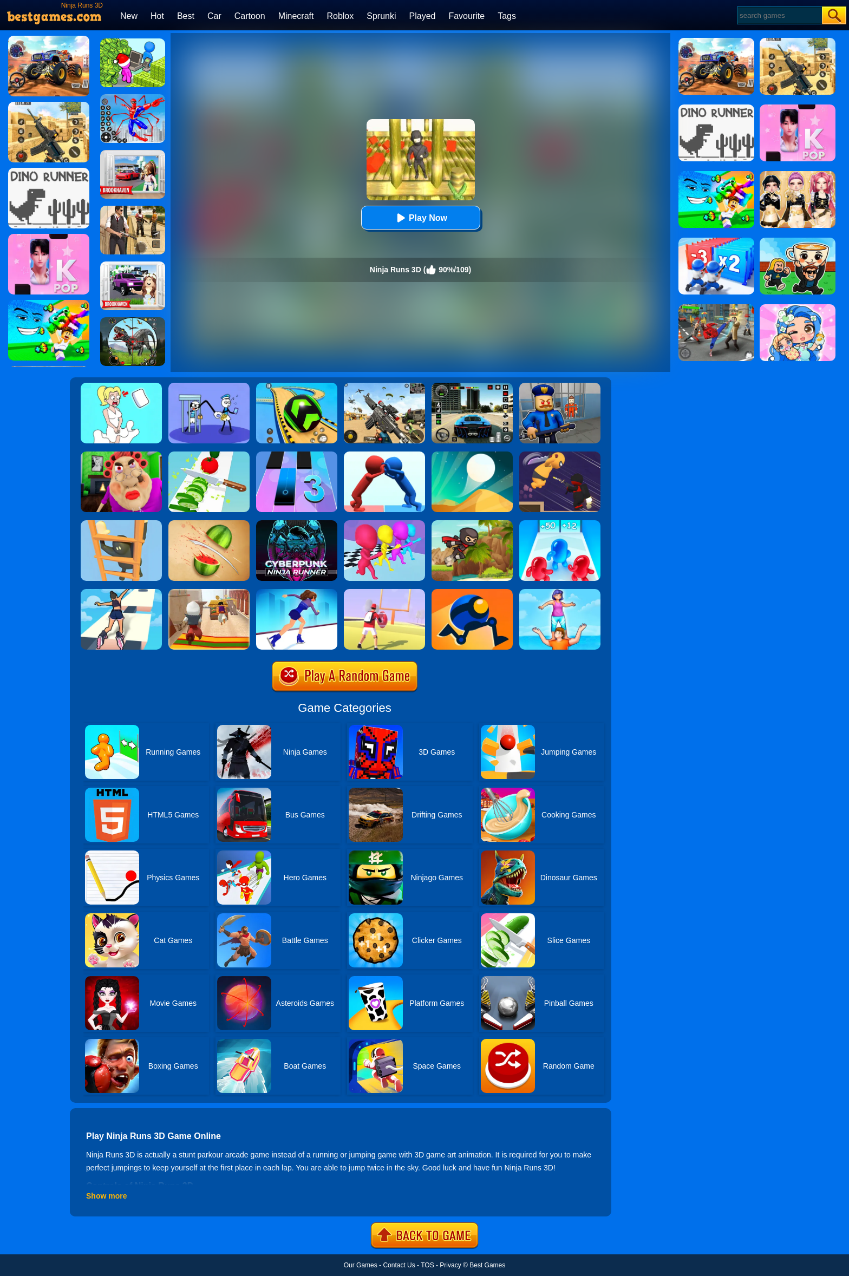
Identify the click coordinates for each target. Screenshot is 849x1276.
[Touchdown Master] (384, 593)
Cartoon (249, 16)
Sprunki (381, 16)
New (129, 16)
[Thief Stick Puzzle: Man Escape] (209, 386)
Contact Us (399, 1265)
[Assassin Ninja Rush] (559, 455)
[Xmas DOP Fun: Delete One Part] (121, 386)
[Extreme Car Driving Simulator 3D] (472, 386)
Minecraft (296, 16)
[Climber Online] (121, 524)
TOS (427, 1265)
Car (214, 16)
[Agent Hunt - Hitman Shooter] (132, 209)
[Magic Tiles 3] (296, 455)
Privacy (450, 1265)
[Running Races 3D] (384, 524)
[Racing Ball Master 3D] (296, 386)
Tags (507, 16)
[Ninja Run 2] (472, 524)
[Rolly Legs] (472, 593)
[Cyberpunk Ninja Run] (296, 524)
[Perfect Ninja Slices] (209, 455)
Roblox (340, 16)
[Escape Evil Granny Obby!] (121, 455)
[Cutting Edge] (296, 593)
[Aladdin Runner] (209, 593)
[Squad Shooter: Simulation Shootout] (384, 386)
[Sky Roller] (121, 593)
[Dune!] (472, 455)
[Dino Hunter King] (132, 321)
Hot (157, 16)
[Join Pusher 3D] (384, 455)
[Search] (779, 15)
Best (185, 16)
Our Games (360, 1265)
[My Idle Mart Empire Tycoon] (132, 42)
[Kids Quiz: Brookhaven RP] (132, 265)
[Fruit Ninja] (209, 524)
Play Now (420, 218)
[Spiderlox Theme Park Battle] (132, 98)
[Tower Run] (559, 593)
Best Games (487, 1265)
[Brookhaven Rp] (132, 154)
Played (422, 16)
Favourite (466, 16)
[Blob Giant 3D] (559, 524)
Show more (106, 1196)
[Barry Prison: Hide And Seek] (559, 386)
